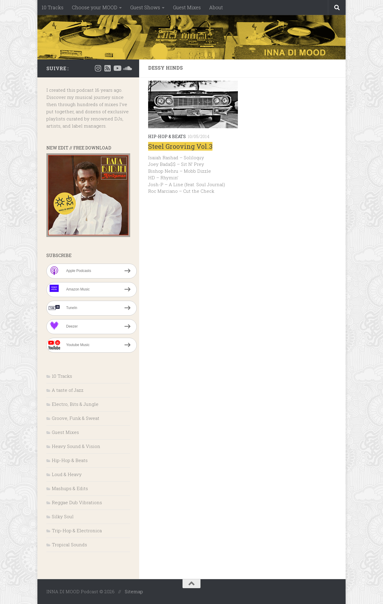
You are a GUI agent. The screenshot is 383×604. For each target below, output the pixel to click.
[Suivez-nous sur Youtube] (117, 68)
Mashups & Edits (70, 488)
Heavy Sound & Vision (76, 446)
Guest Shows (145, 7)
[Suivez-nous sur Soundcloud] (126, 68)
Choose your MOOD (94, 7)
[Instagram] (97, 68)
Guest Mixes (187, 7)
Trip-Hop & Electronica (77, 530)
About (216, 7)
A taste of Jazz (67, 390)
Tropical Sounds (69, 545)
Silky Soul (63, 516)
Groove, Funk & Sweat (75, 418)
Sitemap (134, 591)
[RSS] (107, 68)
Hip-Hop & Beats (167, 136)
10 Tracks (52, 7)
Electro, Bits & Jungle (75, 404)
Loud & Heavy (67, 474)
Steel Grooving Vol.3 (180, 146)
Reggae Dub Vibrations (77, 502)
